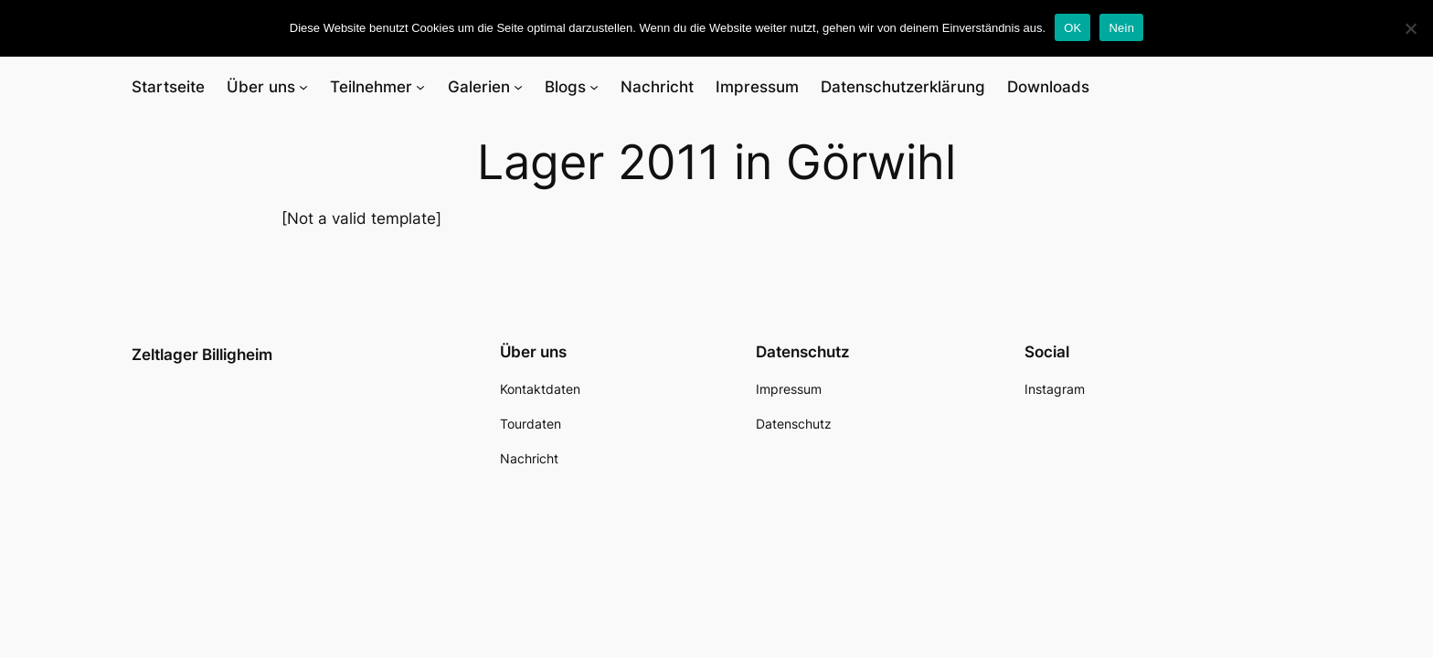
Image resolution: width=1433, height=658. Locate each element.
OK (1072, 28)
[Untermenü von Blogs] (594, 86)
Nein (1121, 28)
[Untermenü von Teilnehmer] (420, 86)
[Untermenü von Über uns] (303, 86)
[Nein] (1410, 28)
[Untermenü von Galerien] (518, 86)
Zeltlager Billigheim (202, 354)
